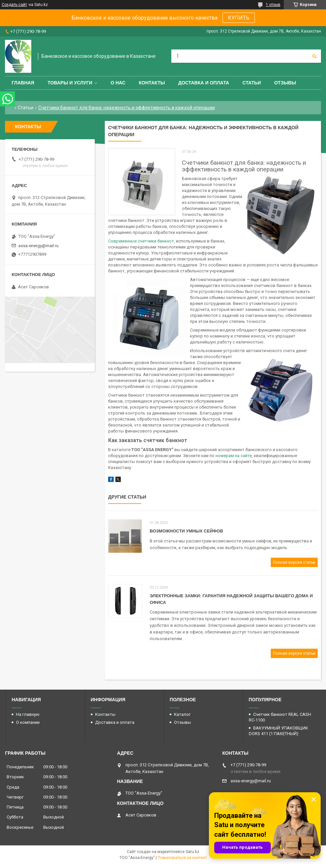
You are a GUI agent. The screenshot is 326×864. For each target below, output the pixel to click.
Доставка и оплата (203, 82)
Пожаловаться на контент (182, 857)
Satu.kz (192, 851)
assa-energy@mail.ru (38, 245)
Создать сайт (14, 4)
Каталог (182, 714)
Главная (23, 82)
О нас (117, 82)
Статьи (252, 82)
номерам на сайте (234, 455)
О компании (28, 722)
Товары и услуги (70, 82)
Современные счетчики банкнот (141, 241)
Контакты (152, 82)
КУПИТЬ (238, 18)
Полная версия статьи (294, 562)
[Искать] (314, 56)
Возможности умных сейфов (186, 530)
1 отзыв (273, 4)
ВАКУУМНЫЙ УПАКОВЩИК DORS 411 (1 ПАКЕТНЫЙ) (278, 730)
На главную (28, 714)
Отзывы (285, 82)
